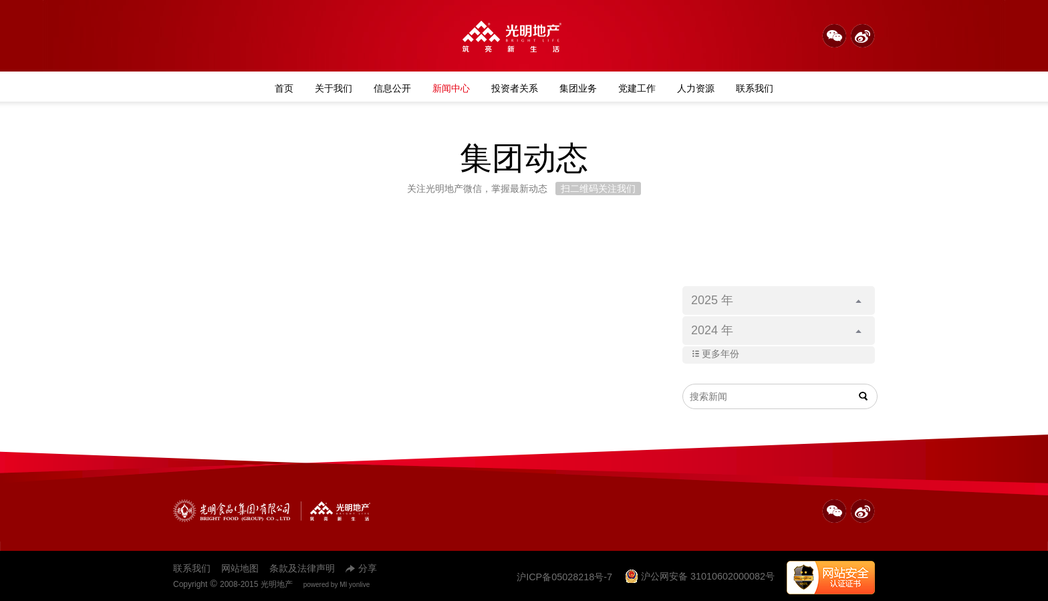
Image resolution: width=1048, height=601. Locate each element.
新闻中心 (451, 88)
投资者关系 (514, 88)
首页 (284, 88)
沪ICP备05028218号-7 (564, 577)
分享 (361, 568)
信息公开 (392, 88)
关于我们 (333, 88)
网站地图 (240, 568)
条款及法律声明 (302, 568)
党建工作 (637, 88)
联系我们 (754, 88)
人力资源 (695, 88)
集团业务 (578, 88)
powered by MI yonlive (336, 584)
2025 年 (776, 300)
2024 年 (776, 330)
